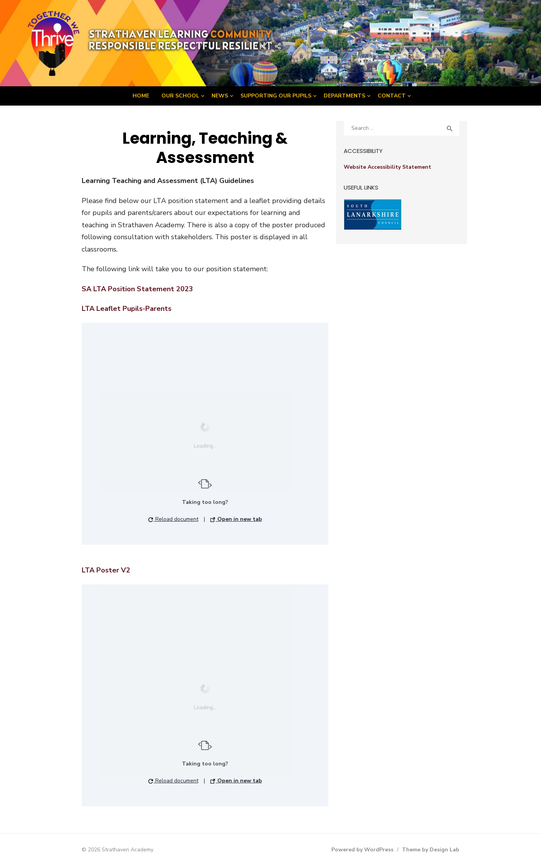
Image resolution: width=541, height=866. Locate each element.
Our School (180, 95)
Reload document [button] (173, 519)
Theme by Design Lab (430, 849)
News (220, 95)
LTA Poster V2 (106, 570)
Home (141, 95)
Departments (344, 95)
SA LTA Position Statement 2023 (137, 289)
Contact (392, 95)
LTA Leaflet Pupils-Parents (126, 308)
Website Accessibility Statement (387, 167)
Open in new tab (236, 519)
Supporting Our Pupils (275, 95)
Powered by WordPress (362, 849)
